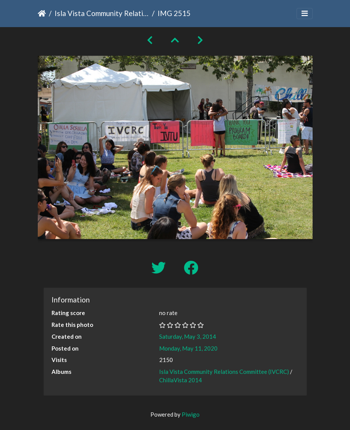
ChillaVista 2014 (180, 380)
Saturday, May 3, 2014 (187, 336)
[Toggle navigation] (305, 13)
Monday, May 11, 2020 (188, 348)
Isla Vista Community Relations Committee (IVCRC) (102, 13)
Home (42, 13)
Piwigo (191, 414)
